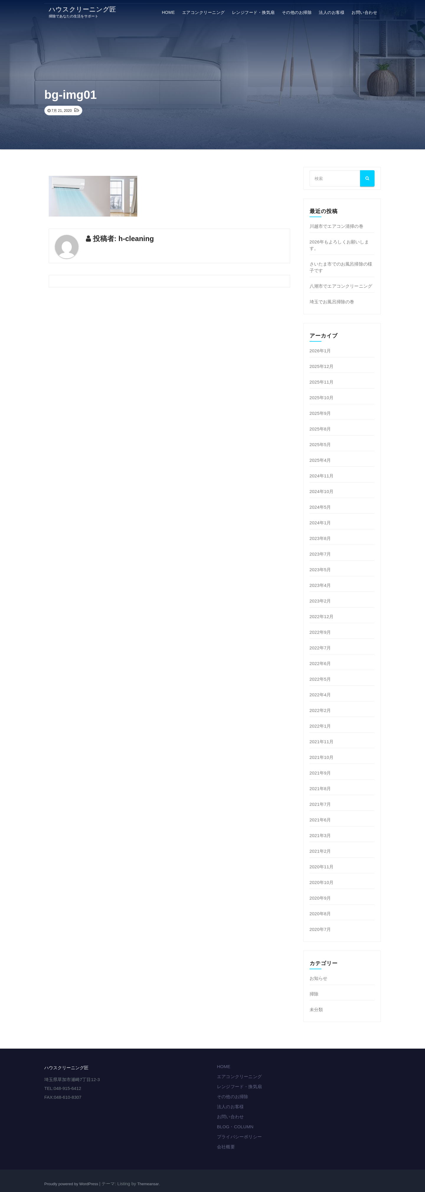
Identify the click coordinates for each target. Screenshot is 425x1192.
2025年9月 (320, 413)
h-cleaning (136, 239)
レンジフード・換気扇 (253, 12)
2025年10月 (322, 397)
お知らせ (319, 978)
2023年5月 (320, 569)
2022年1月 (320, 725)
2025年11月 (322, 381)
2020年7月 (320, 929)
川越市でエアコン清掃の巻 (336, 226)
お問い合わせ (364, 12)
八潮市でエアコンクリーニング (341, 286)
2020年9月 (320, 897)
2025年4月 (320, 460)
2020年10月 (322, 882)
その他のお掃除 (297, 12)
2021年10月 (322, 757)
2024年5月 (320, 507)
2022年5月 (320, 679)
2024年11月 (322, 475)
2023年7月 (320, 553)
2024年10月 (322, 491)
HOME (168, 12)
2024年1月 (320, 522)
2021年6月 (320, 819)
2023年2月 (320, 600)
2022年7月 (320, 647)
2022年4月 (320, 694)
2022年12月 (322, 616)
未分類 (316, 1009)
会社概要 (226, 1146)
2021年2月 (320, 851)
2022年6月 (320, 663)
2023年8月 (320, 538)
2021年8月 (320, 788)
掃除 (314, 993)
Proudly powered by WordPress (71, 1184)
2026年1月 (320, 350)
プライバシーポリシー (239, 1136)
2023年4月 (320, 585)
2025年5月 (320, 444)
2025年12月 (322, 366)
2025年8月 (320, 428)
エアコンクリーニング (203, 12)
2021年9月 (320, 772)
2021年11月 (322, 741)
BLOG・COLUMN (235, 1126)
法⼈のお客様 (331, 12)
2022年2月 (320, 710)
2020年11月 (322, 866)
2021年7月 (320, 804)
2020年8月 (320, 913)
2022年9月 (320, 632)
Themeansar (148, 1184)
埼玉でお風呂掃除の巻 (332, 301)
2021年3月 (320, 835)
